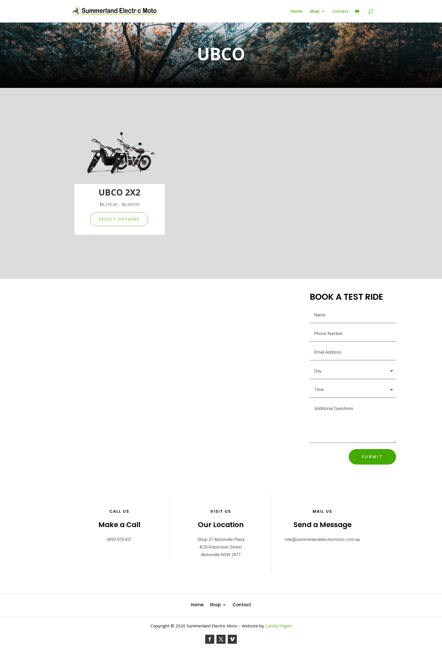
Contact (340, 11)
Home (296, 11)
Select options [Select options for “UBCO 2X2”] (119, 219)
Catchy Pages (278, 626)
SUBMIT (372, 456)
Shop (314, 11)
